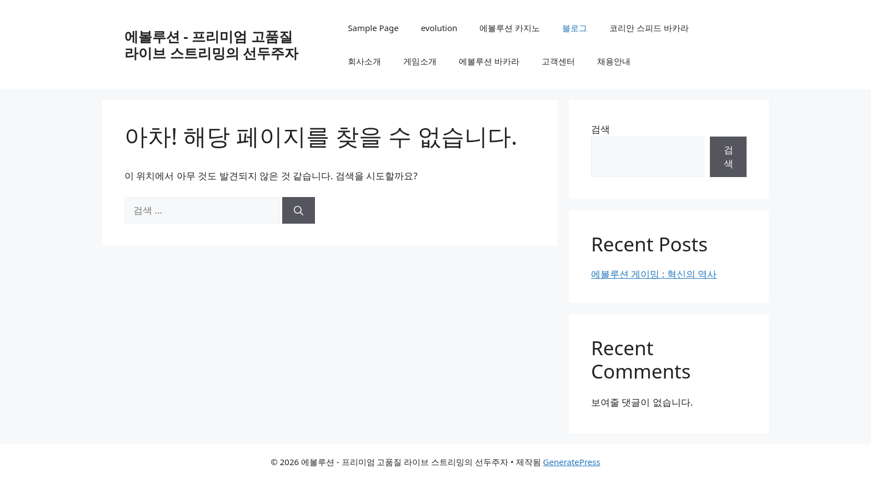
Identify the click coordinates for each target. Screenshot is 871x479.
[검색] (298, 210)
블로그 (574, 27)
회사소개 (364, 61)
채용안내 (613, 61)
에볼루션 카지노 (509, 27)
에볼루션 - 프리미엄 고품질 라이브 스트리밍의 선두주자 (211, 44)
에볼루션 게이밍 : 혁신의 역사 (654, 274)
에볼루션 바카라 (489, 61)
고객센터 (558, 61)
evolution (439, 27)
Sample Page (373, 27)
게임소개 (420, 61)
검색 (600, 129)
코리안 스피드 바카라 (649, 27)
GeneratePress (571, 461)
